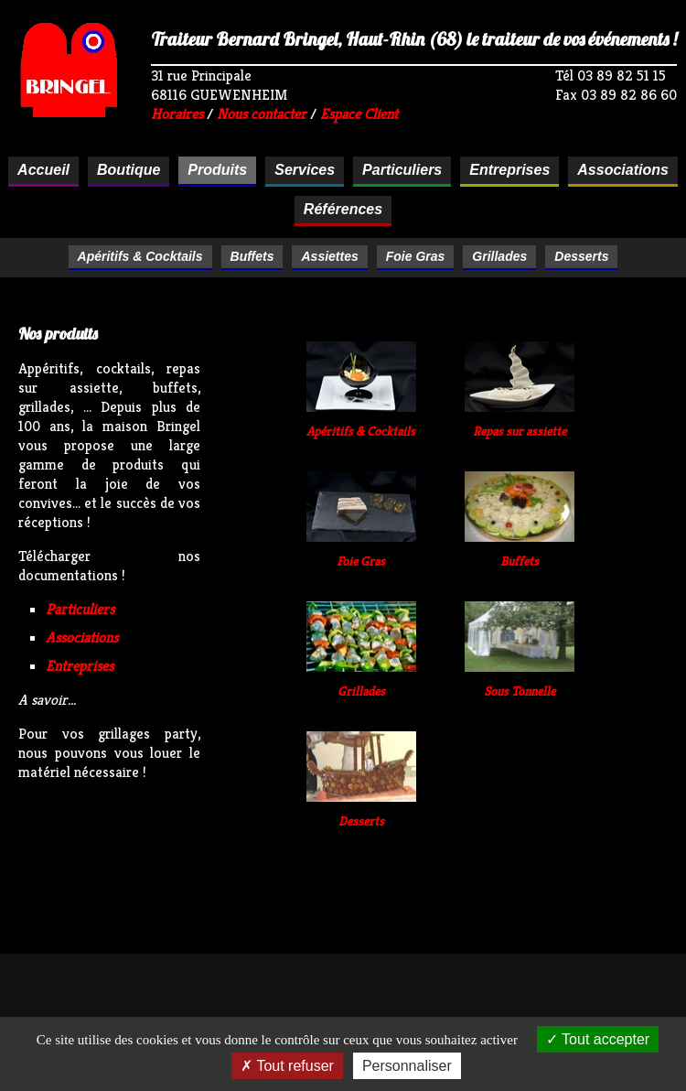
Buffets (252, 256)
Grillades (499, 256)
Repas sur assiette (519, 422)
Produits (217, 170)
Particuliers (402, 170)
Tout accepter (597, 1039)
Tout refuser (287, 1066)
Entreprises (509, 170)
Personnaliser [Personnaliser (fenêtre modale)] (407, 1066)
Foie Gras (415, 256)
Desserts (581, 256)
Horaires (177, 114)
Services (304, 170)
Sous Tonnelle (519, 682)
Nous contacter (261, 114)
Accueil (43, 170)
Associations (623, 170)
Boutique (128, 170)
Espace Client (359, 114)
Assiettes (329, 256)
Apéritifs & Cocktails (140, 256)
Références (343, 209)
